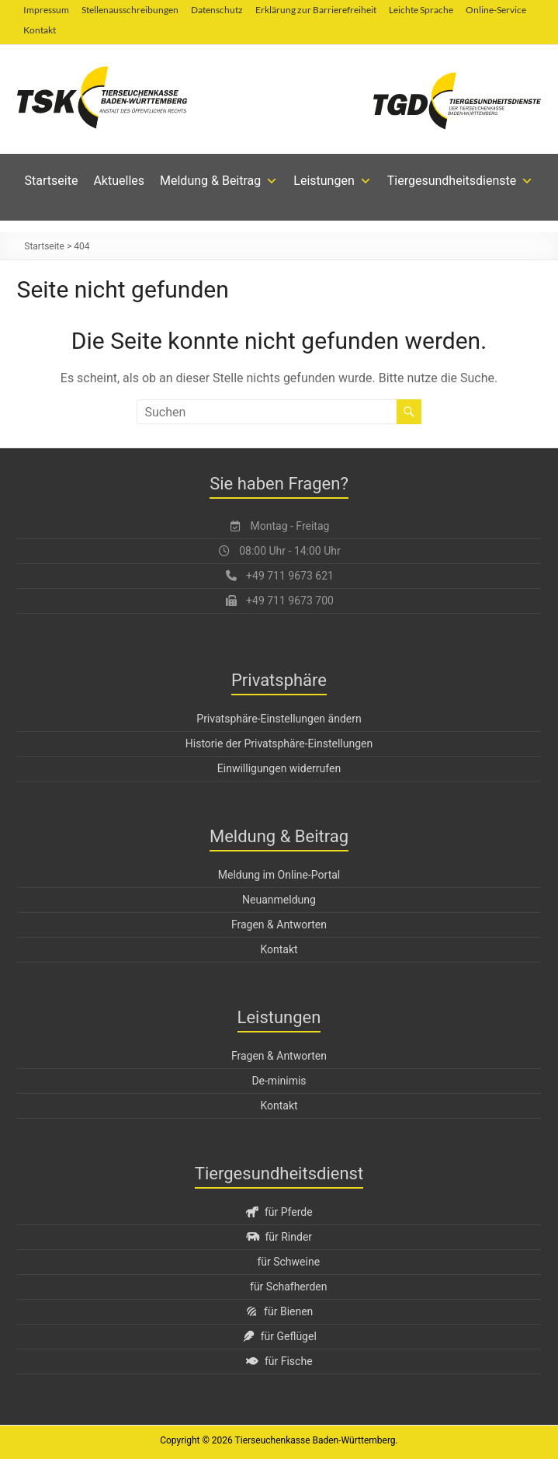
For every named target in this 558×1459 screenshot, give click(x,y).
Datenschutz (217, 10)
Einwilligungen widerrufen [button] (279, 768)
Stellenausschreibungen (129, 10)
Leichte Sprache (421, 10)
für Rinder (279, 1237)
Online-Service (496, 10)
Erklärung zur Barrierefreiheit (315, 10)
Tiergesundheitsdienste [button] (460, 181)
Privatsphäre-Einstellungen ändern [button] (278, 718)
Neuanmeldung (279, 899)
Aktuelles (118, 180)
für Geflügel (279, 1336)
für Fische (278, 1361)
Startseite (51, 180)
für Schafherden (288, 1286)
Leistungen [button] (332, 181)
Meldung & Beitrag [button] (219, 181)
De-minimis (278, 1080)
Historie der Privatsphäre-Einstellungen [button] (279, 743)
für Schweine (288, 1261)
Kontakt (39, 30)
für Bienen (279, 1311)
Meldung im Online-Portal (279, 875)
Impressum (46, 10)
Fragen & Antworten (279, 924)
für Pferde (278, 1212)
